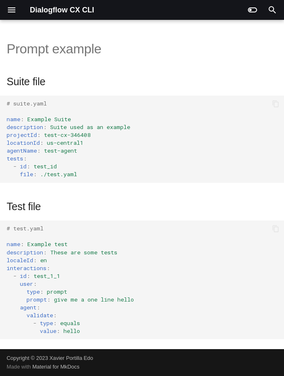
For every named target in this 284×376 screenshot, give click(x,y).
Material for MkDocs (56, 367)
